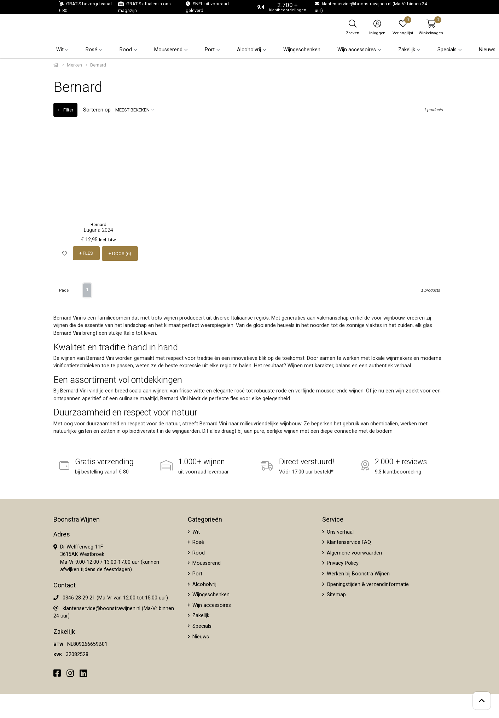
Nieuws (487, 50)
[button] (431, 27)
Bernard (98, 224)
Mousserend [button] (168, 50)
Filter (65, 110)
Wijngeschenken (301, 50)
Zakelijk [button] (406, 50)
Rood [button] (126, 50)
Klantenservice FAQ (348, 542)
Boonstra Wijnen (76, 519)
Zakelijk (200, 615)
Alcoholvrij (203, 584)
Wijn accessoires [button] (356, 50)
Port (196, 573)
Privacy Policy (342, 563)
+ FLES (86, 253)
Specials (201, 626)
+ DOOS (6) (120, 253)
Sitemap (335, 594)
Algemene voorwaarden (353, 552)
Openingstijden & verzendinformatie (367, 584)
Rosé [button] (91, 50)
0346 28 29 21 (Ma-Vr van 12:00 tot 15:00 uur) (115, 597)
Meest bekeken (132, 110)
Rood (198, 552)
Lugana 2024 (98, 230)
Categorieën (205, 519)
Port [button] (210, 50)
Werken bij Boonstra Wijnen (357, 573)
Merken (74, 65)
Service (332, 519)
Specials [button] (447, 50)
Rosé (197, 542)
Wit (195, 531)
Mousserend (206, 563)
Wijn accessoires (211, 605)
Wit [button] (60, 50)
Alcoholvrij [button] (249, 50)
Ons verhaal (339, 531)
